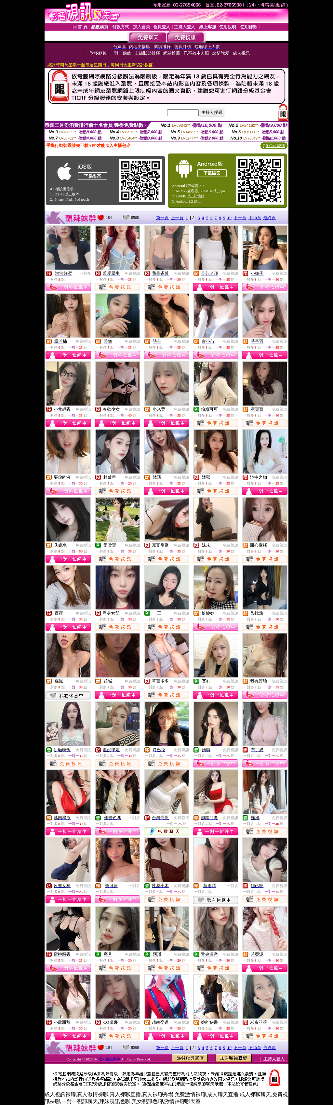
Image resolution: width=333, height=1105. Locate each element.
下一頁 (239, 217)
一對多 (85, 273)
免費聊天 (181, 818)
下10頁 (254, 217)
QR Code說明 (274, 145)
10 (229, 217)
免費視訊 (132, 273)
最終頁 (269, 217)
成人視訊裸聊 (109, 1059)
